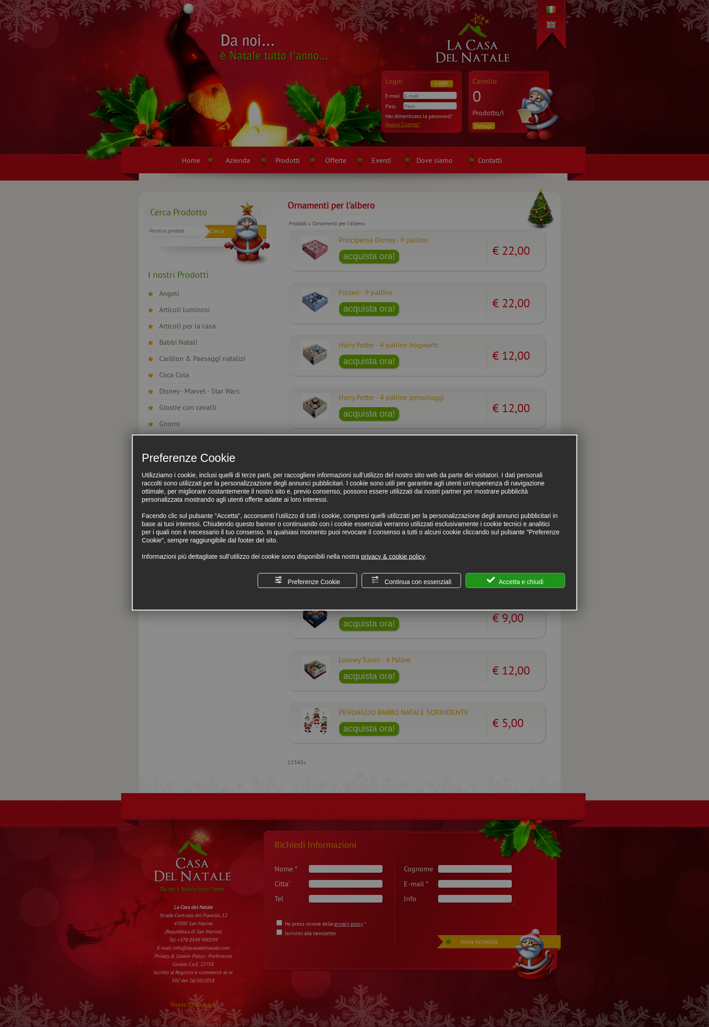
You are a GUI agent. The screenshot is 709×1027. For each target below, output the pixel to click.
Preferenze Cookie (307, 580)
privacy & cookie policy (393, 556)
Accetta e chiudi (515, 580)
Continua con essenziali (411, 580)
